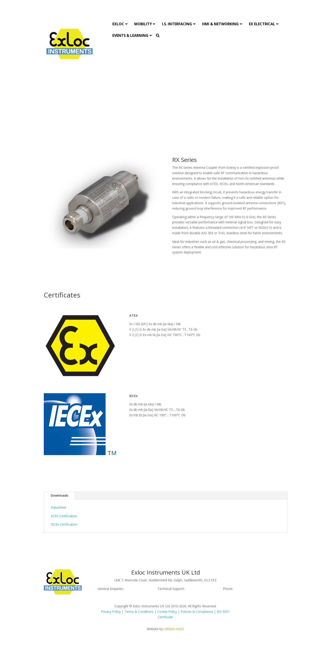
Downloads (59, 495)
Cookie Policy (167, 611)
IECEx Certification (64, 524)
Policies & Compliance (197, 611)
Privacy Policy (111, 611)
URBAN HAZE (174, 629)
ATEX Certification (64, 516)
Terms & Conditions (139, 611)
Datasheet (58, 507)
